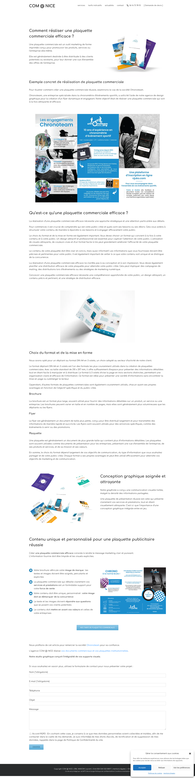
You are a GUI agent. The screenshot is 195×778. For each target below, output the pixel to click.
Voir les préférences (181, 768)
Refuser (161, 768)
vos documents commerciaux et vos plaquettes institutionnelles (94, 651)
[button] (190, 753)
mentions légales (169, 773)
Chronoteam (92, 645)
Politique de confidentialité (104, 771)
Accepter (142, 768)
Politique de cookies (155, 773)
